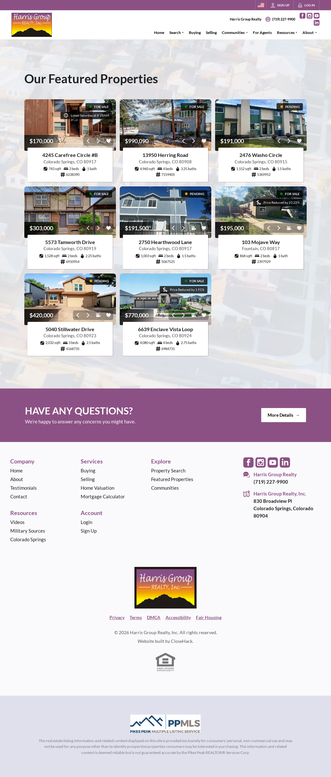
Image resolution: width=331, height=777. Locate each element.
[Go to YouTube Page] (316, 16)
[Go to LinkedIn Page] (316, 23)
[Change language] (260, 5)
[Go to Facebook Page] (302, 16)
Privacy (117, 617)
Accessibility (178, 617)
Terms (136, 617)
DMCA (153, 617)
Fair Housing (209, 617)
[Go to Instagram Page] (309, 16)
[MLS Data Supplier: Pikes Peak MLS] (165, 724)
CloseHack (181, 641)
